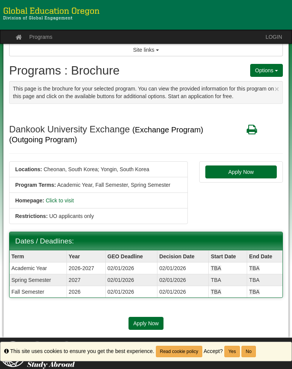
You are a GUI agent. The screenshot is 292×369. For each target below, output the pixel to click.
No (248, 351)
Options (266, 70)
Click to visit (60, 200)
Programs (40, 37)
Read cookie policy (179, 351)
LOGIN (273, 37)
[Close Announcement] (277, 89)
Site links (146, 50)
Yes (232, 351)
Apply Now (241, 172)
